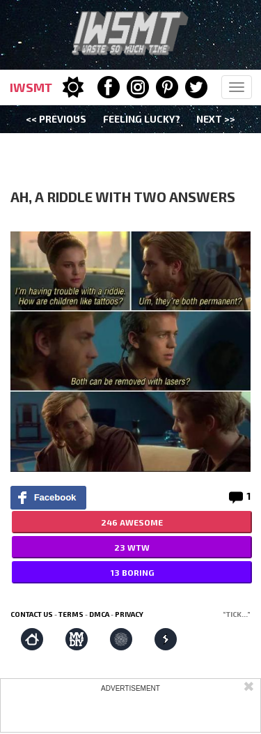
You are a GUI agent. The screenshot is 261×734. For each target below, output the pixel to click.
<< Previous (56, 119)
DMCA (99, 614)
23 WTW (132, 547)
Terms (71, 614)
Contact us (31, 614)
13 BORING (132, 572)
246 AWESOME (132, 522)
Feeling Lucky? (141, 119)
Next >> (215, 119)
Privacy (129, 614)
